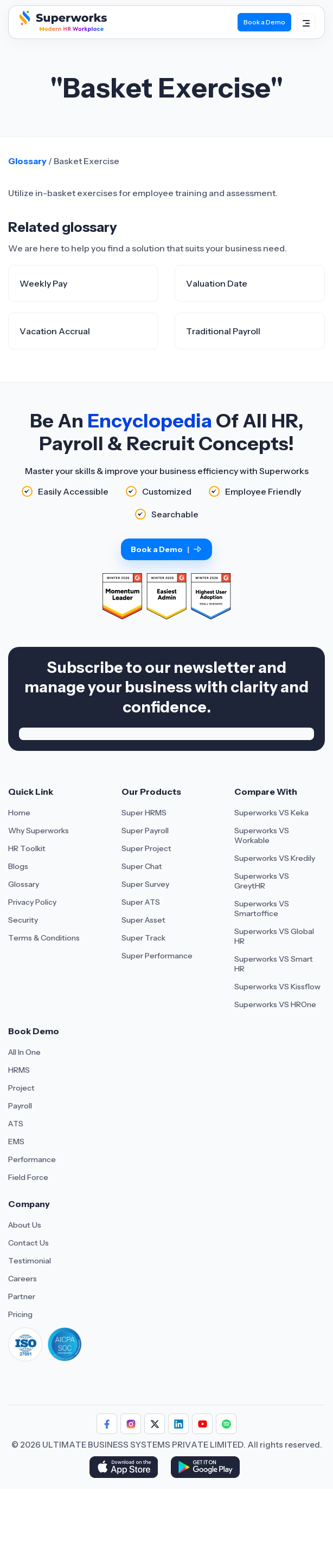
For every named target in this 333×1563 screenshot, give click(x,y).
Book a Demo (166, 549)
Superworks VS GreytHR (261, 881)
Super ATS (140, 902)
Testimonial (29, 1261)
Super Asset (143, 920)
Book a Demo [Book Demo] (264, 22)
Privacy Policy (32, 902)
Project (21, 1088)
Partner (21, 1296)
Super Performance (157, 956)
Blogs (18, 866)
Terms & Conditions (44, 938)
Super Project (146, 848)
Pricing (20, 1314)
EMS (16, 1141)
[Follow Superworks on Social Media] (226, 1424)
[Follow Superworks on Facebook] (107, 1424)
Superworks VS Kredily (274, 858)
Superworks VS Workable (261, 835)
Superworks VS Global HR (274, 936)
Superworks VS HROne (275, 1004)
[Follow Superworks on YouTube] (202, 1424)
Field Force (28, 1177)
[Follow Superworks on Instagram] (130, 1424)
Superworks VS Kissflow (277, 986)
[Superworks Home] (62, 29)
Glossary (27, 160)
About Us (24, 1225)
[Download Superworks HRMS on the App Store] (125, 1468)
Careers (22, 1278)
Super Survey (145, 884)
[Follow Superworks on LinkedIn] (178, 1424)
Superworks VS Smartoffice (261, 908)
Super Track (143, 938)
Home (19, 813)
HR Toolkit (27, 848)
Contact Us (28, 1243)
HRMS (19, 1070)
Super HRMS (143, 813)
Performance (32, 1159)
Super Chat (141, 866)
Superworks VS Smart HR (273, 964)
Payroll (20, 1106)
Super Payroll (145, 830)
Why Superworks (38, 830)
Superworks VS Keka (271, 813)
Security (23, 920)
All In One (24, 1052)
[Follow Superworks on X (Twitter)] (154, 1424)
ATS (15, 1124)
